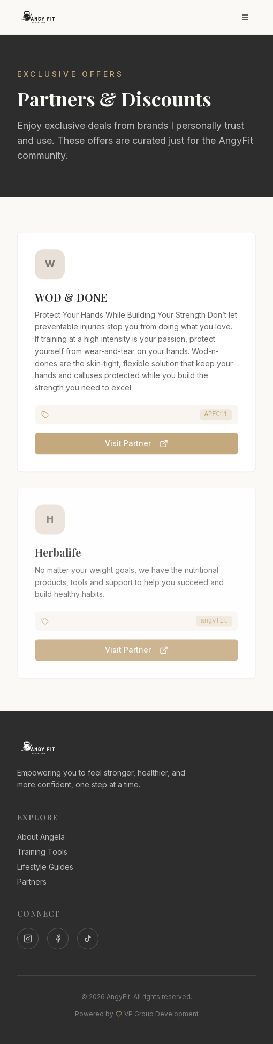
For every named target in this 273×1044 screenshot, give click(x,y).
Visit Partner (136, 444)
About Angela (41, 836)
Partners (32, 881)
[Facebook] (58, 938)
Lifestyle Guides (45, 866)
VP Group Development (161, 1014)
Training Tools (42, 851)
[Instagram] (28, 938)
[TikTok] (87, 938)
